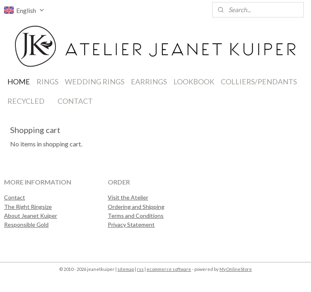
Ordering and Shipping (136, 206)
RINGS (47, 81)
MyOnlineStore (235, 269)
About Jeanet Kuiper (30, 215)
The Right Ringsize (28, 206)
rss (140, 269)
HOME (18, 81)
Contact (14, 197)
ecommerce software (169, 269)
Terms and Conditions (136, 215)
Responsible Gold (26, 224)
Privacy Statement (131, 224)
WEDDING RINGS (94, 81)
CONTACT (75, 101)
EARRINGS (149, 81)
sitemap (125, 269)
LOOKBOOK (193, 81)
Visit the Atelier (128, 197)
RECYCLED (26, 101)
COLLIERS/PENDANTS (259, 81)
